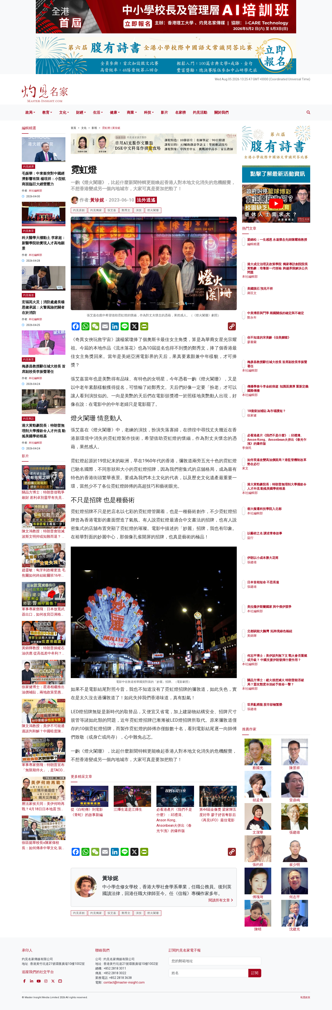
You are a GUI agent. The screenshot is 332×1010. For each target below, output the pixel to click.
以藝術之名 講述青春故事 (290, 533)
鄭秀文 (126, 210)
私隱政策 (305, 997)
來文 (276, 472)
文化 (62, 112)
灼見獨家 (96, 210)
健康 (113, 112)
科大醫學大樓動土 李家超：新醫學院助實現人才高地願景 (43, 243)
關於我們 (221, 112)
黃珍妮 (97, 200)
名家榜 (180, 112)
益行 (276, 537)
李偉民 (278, 448)
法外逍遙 (146, 200)
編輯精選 (279, 248)
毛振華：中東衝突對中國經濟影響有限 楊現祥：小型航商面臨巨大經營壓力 (43, 178)
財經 (79, 112)
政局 (28, 112)
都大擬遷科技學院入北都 (290, 509)
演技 (139, 210)
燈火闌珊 (153, 210)
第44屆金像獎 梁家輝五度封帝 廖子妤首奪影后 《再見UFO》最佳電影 (218, 808)
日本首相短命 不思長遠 (289, 582)
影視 (94, 127)
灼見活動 (200, 112)
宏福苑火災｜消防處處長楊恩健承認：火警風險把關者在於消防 (43, 307)
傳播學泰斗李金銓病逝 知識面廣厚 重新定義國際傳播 (289, 390)
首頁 (73, 127)
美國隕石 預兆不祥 (286, 288)
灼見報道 (28, 295)
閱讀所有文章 (221, 900)
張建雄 (278, 562)
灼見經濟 (28, 166)
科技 (147, 112)
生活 (96, 112)
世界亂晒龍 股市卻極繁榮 (290, 704)
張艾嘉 (111, 210)
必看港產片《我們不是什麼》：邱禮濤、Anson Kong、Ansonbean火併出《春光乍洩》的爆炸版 (175, 813)
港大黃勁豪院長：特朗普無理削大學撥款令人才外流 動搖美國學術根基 (43, 430)
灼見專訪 (28, 418)
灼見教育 (28, 230)
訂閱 (254, 973)
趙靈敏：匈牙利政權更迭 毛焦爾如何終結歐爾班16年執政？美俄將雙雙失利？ (43, 575)
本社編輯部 (35, 190)
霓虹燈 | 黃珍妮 (111, 127)
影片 (164, 112)
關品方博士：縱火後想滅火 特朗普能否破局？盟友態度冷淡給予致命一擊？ (290, 684)
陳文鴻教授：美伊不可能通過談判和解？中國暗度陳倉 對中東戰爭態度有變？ (43, 731)
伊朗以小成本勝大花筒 (288, 558)
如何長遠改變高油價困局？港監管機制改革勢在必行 (290, 464)
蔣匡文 (278, 293)
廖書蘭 (278, 346)
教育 (45, 112)
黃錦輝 (278, 639)
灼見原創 (79, 210)
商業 (130, 112)
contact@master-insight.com (124, 982)
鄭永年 (278, 321)
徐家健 (278, 419)
